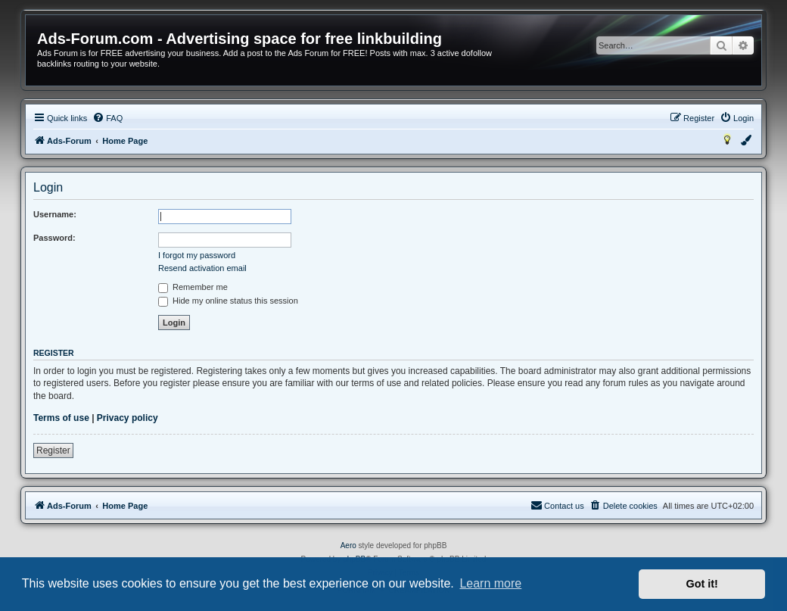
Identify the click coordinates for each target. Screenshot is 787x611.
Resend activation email (202, 268)
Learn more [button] (490, 583)
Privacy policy (127, 418)
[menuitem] (107, 118)
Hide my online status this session (228, 300)
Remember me (193, 286)
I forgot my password (196, 255)
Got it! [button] (702, 584)
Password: (54, 237)
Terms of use (61, 418)
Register (53, 450)
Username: (54, 214)
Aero (348, 545)
